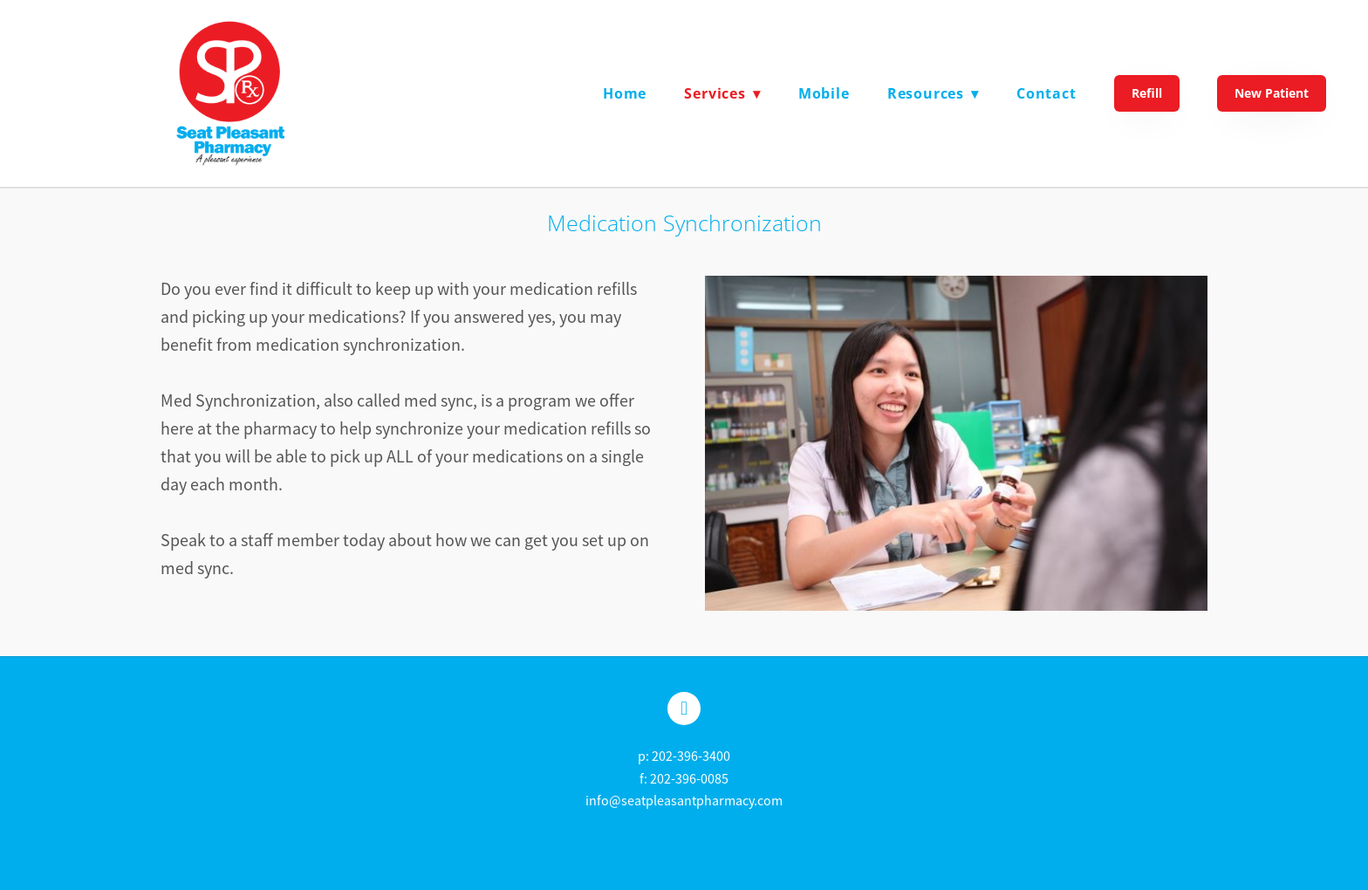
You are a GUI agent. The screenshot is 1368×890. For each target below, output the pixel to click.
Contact (1046, 93)
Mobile (824, 93)
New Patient (1272, 93)
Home (624, 93)
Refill (1147, 93)
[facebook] (684, 708)
